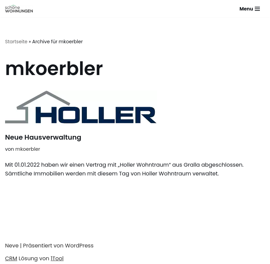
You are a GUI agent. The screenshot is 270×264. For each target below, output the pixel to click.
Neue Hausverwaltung (43, 137)
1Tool (57, 258)
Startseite (16, 41)
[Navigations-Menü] (250, 9)
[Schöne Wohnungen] (19, 9)
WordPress (79, 245)
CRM (11, 258)
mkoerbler (27, 149)
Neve (12, 245)
